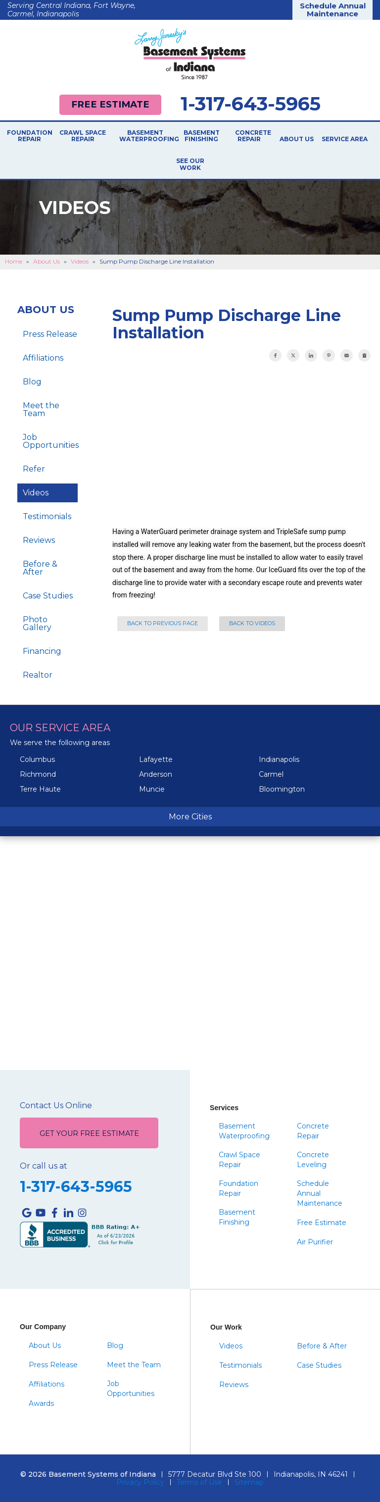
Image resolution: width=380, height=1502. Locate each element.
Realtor (37, 675)
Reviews (39, 540)
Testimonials (47, 516)
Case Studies (48, 595)
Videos (35, 492)
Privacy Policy (140, 1482)
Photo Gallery (37, 623)
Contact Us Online (56, 1106)
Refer (34, 469)
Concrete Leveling (313, 1159)
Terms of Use (199, 1482)
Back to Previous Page (162, 623)
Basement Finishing (202, 136)
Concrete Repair (249, 136)
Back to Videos (252, 623)
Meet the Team (41, 409)
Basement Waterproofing (145, 136)
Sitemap (249, 1482)
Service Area (345, 139)
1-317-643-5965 (251, 104)
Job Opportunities (50, 441)
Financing (42, 651)
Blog (32, 381)
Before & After (40, 568)
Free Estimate (110, 104)
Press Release (50, 334)
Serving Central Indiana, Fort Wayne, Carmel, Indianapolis (71, 9)
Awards (41, 1403)
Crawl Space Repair (82, 136)
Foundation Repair (29, 136)
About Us (297, 139)
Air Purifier (315, 1241)
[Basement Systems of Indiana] (190, 53)
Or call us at (43, 1166)
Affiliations (43, 358)
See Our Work (190, 164)
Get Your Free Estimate (89, 1133)
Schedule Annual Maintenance (333, 10)
